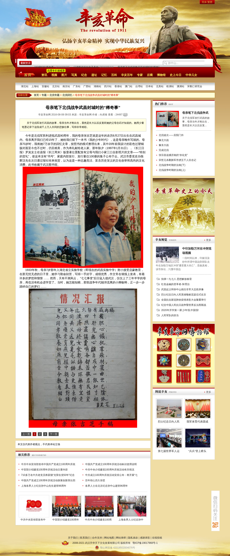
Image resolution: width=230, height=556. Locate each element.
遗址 (94, 75)
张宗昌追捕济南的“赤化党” (173, 155)
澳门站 (128, 86)
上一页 (26, 434)
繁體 (209, 2)
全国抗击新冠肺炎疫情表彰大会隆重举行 (183, 299)
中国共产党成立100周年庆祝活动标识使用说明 (111, 464)
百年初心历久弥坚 (95, 480)
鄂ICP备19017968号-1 (145, 542)
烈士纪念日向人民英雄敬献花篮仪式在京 (183, 294)
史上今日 (175, 75)
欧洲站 (170, 86)
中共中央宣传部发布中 (33, 519)
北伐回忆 (67, 95)
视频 (54, 75)
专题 (44, 95)
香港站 (118, 86)
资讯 (44, 75)
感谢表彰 (145, 537)
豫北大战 (164, 140)
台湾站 (139, 86)
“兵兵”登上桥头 (197, 451)
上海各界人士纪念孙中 (130, 519)
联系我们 (85, 537)
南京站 (66, 86)
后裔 (150, 75)
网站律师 (121, 537)
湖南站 (97, 86)
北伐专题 (54, 95)
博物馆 (161, 75)
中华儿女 (191, 75)
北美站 (160, 86)
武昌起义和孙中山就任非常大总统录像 (182, 289)
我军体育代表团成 (197, 421)
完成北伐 (164, 150)
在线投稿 (157, 537)
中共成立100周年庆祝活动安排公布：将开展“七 (111, 475)
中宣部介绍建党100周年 (65, 519)
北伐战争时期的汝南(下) (172, 165)
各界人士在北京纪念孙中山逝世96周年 (106, 485)
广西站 (87, 86)
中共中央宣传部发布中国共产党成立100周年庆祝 (48, 464)
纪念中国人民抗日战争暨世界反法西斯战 (183, 305)
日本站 (149, 86)
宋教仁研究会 (194, 86)
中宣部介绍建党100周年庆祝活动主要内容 (44, 469)
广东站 (76, 86)
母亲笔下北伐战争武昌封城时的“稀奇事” (141, 67)
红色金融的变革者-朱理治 (175, 284)
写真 (74, 75)
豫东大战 (164, 145)
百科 (114, 75)
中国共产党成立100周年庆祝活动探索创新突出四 (48, 480)
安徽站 (45, 86)
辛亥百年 (127, 75)
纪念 (84, 75)
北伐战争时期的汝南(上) (172, 170)
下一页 (53, 434)
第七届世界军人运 (169, 451)
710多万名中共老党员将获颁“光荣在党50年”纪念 (48, 475)
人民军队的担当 (170, 315)
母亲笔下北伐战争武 (195, 112)
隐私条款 (133, 537)
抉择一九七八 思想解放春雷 (176, 279)
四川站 (108, 86)
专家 (140, 75)
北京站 (56, 86)
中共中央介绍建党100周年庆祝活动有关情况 (109, 469)
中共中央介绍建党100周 (98, 519)
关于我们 (73, 537)
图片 (64, 75)
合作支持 (97, 537)
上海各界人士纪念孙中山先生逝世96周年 (43, 485)
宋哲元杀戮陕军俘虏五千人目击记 (177, 160)
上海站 (35, 86)
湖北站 (24, 86)
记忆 (104, 75)
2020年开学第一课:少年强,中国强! (180, 310)
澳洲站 (180, 86)
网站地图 (109, 537)
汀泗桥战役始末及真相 (87, 67)
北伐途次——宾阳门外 (171, 135)
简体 (204, 2)
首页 (26, 74)
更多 (208, 240)
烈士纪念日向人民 (169, 421)
